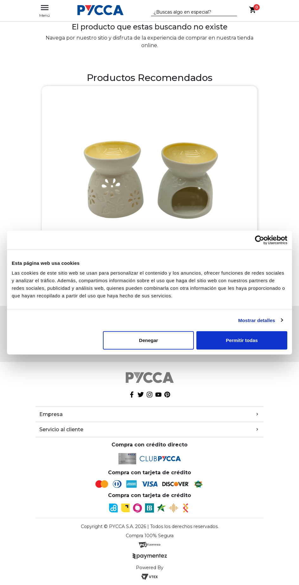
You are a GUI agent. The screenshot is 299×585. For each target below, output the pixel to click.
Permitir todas (242, 340)
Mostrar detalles (256, 320)
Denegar (148, 340)
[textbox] (189, 12)
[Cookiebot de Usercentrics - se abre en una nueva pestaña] (259, 240)
